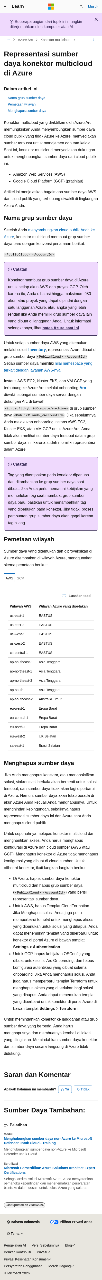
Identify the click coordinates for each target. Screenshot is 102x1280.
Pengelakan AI (15, 1245)
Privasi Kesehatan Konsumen (26, 1259)
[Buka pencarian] (81, 6)
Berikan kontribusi (17, 1252)
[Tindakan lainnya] (94, 40)
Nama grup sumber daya (26, 98)
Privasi (42, 1252)
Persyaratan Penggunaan (23, 1266)
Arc (82, 388)
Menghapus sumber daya (27, 111)
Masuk (93, 6)
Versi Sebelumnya (45, 1245)
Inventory (37, 350)
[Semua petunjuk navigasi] (8, 40)
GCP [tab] (20, 578)
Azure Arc (25, 40)
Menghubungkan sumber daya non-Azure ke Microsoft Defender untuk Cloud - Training (48, 1141)
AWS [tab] (9, 578)
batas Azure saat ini (60, 328)
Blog (68, 1245)
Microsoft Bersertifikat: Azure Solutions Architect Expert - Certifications (50, 1170)
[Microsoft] (51, 6)
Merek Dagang (59, 1266)
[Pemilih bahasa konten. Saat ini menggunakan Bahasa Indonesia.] (23, 1222)
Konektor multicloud (56, 40)
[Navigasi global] (5, 6)
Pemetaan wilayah (22, 104)
